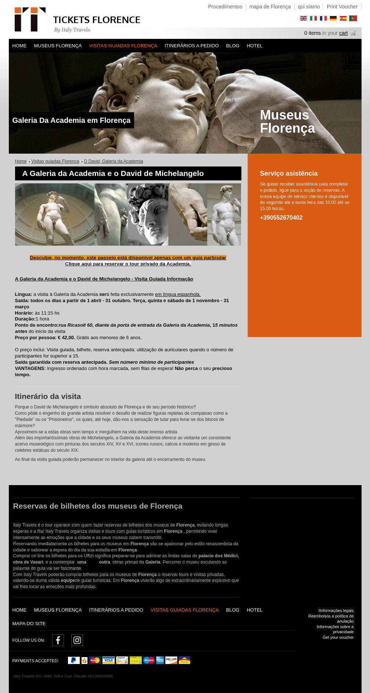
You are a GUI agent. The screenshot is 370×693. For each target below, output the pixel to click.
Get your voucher (338, 637)
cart (343, 33)
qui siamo (309, 7)
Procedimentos (225, 7)
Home (19, 45)
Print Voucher (342, 7)
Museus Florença (58, 45)
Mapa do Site (29, 623)
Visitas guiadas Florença (123, 45)
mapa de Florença (270, 7)
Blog (232, 45)
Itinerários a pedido (192, 45)
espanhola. (188, 294)
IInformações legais (336, 610)
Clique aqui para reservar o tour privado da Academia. (128, 264)
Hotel (254, 45)
